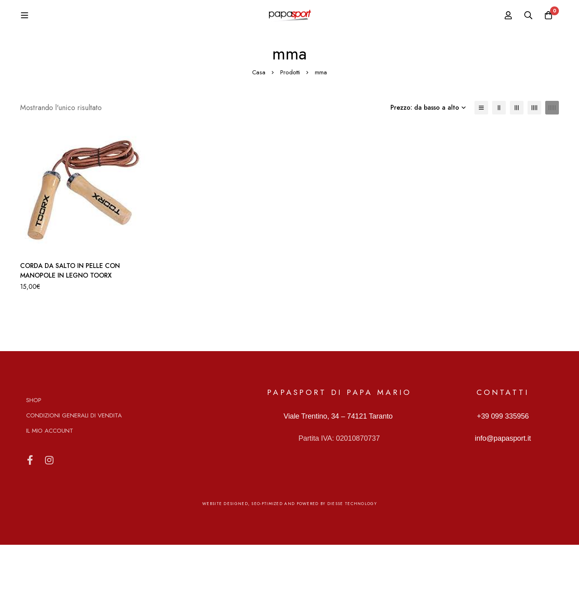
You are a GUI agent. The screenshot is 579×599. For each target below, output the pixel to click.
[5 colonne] (552, 162)
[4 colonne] (534, 162)
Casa (258, 126)
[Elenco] (481, 162)
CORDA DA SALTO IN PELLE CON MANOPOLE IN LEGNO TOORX (70, 324)
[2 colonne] (499, 162)
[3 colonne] (517, 162)
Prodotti (290, 126)
